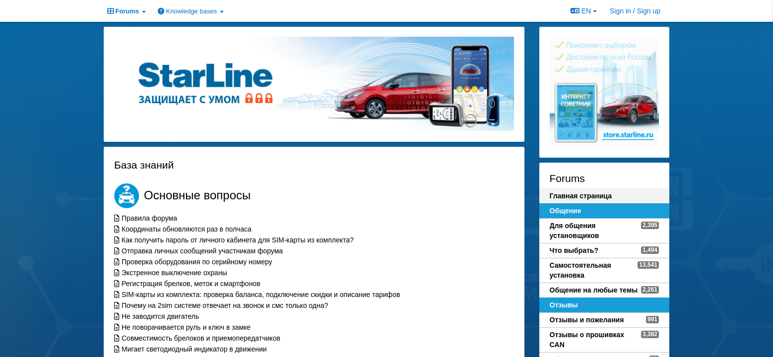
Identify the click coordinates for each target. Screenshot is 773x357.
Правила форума (149, 218)
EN (584, 11)
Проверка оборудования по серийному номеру (197, 262)
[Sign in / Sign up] (635, 10)
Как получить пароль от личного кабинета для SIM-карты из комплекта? (238, 240)
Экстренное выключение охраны (174, 273)
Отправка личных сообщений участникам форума (202, 251)
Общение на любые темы (594, 290)
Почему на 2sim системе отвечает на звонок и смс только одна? (225, 305)
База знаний (144, 165)
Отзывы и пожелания (587, 320)
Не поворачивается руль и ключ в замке (186, 327)
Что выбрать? (574, 250)
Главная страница (581, 196)
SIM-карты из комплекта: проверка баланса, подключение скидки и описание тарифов (261, 294)
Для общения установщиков (574, 230)
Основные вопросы (197, 195)
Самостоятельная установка (580, 270)
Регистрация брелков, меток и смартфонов (191, 284)
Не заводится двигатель (160, 316)
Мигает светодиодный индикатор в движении (194, 349)
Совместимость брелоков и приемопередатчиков (201, 338)
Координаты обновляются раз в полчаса (187, 229)
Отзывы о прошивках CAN (587, 340)
